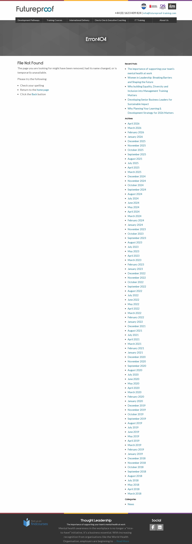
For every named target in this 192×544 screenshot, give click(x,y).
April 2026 (134, 126)
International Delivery (79, 20)
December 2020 (137, 354)
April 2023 (134, 255)
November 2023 (138, 229)
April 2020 (134, 384)
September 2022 (138, 285)
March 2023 (135, 260)
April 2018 (134, 483)
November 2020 (138, 358)
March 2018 (135, 488)
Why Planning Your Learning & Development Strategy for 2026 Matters (147, 112)
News (131, 498)
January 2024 (136, 225)
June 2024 (134, 204)
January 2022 (136, 320)
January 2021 (136, 350)
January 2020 (136, 397)
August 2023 (135, 242)
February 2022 (137, 315)
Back (34, 94)
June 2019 (134, 427)
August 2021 (135, 328)
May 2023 (134, 251)
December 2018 (137, 453)
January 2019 (136, 449)
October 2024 (136, 186)
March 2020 (135, 389)
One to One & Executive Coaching (110, 20)
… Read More (121, 535)
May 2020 (134, 380)
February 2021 (137, 346)
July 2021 (133, 333)
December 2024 (137, 178)
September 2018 (138, 466)
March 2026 (135, 130)
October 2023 (136, 234)
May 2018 (134, 479)
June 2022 (134, 298)
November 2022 (138, 277)
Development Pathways (29, 20)
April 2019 (134, 436)
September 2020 (138, 363)
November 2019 (138, 406)
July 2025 (133, 165)
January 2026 (136, 139)
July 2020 (133, 371)
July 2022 (133, 294)
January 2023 (136, 268)
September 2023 (138, 238)
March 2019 (135, 440)
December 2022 (137, 272)
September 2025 (138, 156)
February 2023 (137, 264)
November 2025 (138, 148)
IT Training (140, 20)
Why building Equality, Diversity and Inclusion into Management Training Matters (149, 90)
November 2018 (138, 457)
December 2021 (137, 324)
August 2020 (135, 367)
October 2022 (136, 281)
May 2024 (134, 208)
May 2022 (134, 303)
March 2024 (135, 216)
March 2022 (135, 311)
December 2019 (137, 401)
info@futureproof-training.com (157, 13)
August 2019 (135, 419)
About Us (164, 20)
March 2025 (135, 173)
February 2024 (137, 221)
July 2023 (133, 247)
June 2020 (134, 376)
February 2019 (137, 445)
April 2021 (134, 337)
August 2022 (135, 290)
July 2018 (133, 475)
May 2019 (134, 432)
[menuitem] (29, 20)
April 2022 (134, 307)
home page (43, 89)
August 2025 (135, 161)
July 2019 (133, 423)
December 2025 (137, 143)
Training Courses (54, 20)
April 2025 (134, 169)
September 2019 (138, 414)
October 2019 (136, 410)
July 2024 (133, 199)
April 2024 (134, 212)
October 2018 (136, 462)
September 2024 (138, 191)
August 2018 (135, 470)
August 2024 (135, 195)
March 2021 (135, 341)
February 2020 (137, 393)
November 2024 (138, 182)
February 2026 (137, 135)
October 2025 (136, 152)
